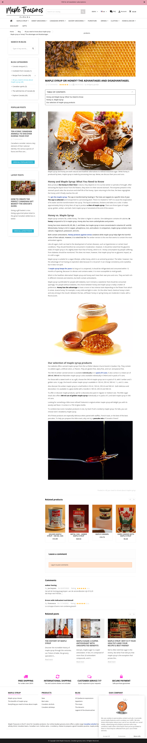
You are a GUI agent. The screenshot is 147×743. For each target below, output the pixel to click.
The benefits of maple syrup (17, 701)
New (43, 698)
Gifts (24, 26)
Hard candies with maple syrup (125, 535)
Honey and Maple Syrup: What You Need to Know (64, 97)
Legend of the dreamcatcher (85, 710)
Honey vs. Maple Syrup (54, 100)
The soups (78, 704)
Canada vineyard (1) (20, 66)
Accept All (106, 736)
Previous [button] (130, 499)
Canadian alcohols (48, 704)
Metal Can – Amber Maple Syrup (78, 535)
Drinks (104, 21)
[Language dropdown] (104, 11)
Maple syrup (22, 21)
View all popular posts (23, 162)
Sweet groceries (38, 21)
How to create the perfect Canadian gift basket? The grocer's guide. (22, 202)
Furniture (92, 21)
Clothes (114, 21)
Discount (14, 26)
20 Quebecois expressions (84, 698)
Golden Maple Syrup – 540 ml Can (55, 535)
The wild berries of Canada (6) (24, 91)
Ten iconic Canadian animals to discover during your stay (21, 133)
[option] (23, 132)
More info (137, 736)
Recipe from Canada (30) (22, 75)
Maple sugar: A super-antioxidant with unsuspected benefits (87, 643)
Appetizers (79, 701)
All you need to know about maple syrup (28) (22, 81)
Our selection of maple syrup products (60, 102)
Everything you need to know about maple (22, 704)
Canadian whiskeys (48, 707)
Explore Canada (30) (20, 95)
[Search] (65, 11)
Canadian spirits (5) (20, 86)
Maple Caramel (102, 534)
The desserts (79, 707)
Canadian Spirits (57, 21)
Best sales (45, 701)
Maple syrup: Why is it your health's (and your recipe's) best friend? (122, 643)
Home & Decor (128, 21)
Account (122, 11)
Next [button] (133, 499)
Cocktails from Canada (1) (22, 71)
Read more (49, 659)
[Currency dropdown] (95, 11)
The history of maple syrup (56, 642)
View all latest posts (23, 231)
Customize (121, 736)
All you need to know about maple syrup (120, 490)
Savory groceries (76, 21)
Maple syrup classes (15, 698)
